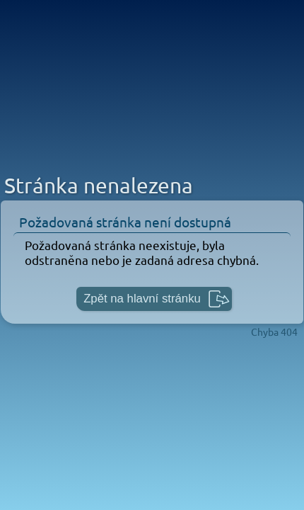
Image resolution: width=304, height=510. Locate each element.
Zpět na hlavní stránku (142, 298)
